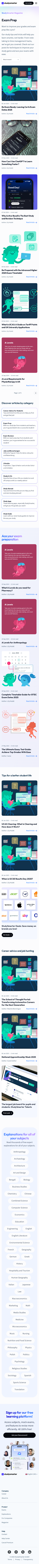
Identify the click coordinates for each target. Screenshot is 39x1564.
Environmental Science (19, 1242)
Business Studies (19, 1186)
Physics (28, 1347)
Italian (11, 1284)
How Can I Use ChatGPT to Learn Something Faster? (17, 162)
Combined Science (19, 1200)
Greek (27, 1256)
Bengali (12, 1179)
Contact (4, 1534)
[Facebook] (9, 1552)
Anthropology (19, 1151)
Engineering (12, 1228)
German (13, 1256)
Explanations (6, 1514)
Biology (27, 1179)
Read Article (31, 113)
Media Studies (19, 1312)
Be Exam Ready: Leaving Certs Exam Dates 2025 (18, 108)
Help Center (6, 1538)
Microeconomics (19, 1326)
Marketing (13, 1305)
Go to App (28, 3)
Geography (26, 1249)
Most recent (11, 59)
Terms (10, 1559)
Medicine (20, 1319)
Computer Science (20, 1207)
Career (4, 1494)
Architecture (19, 1165)
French (11, 1249)
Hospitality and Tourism (19, 1270)
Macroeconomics (19, 1298)
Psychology (19, 1361)
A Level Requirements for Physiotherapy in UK (13, 380)
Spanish (27, 1375)
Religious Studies (19, 1368)
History (19, 1263)
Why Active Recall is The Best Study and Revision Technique (18, 217)
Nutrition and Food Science (19, 1340)
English (29, 1228)
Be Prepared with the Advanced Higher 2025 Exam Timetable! (19, 271)
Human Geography (19, 1277)
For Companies (7, 1518)
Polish (12, 1354)
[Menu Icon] (36, 3)
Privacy (17, 1559)
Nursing (26, 1333)
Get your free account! (19, 1435)
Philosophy (12, 1347)
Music (12, 1333)
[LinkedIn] (29, 1552)
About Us (5, 1498)
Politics (26, 1354)
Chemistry (12, 1193)
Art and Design (19, 1172)
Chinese (28, 1193)
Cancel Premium (7, 1542)
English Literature (19, 1235)
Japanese (26, 1284)
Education (19, 1221)
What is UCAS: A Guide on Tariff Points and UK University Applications (19, 326)
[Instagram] (16, 1552)
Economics (19, 1214)
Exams (4, 1510)
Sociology (12, 1375)
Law (19, 1291)
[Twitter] (23, 1552)
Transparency (28, 1559)
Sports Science (19, 1382)
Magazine (5, 1522)
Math (28, 1305)
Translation (19, 1389)
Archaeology (19, 1158)
